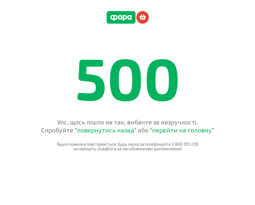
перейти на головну (182, 130)
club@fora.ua (109, 148)
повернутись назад (105, 130)
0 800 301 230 (185, 144)
